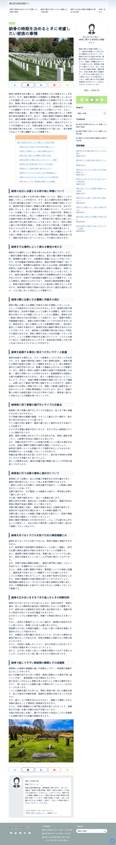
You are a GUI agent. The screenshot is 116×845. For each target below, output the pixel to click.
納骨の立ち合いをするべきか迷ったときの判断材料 (39, 177)
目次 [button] (41, 137)
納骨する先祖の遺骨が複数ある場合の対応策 (83, 10)
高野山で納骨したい (38, 813)
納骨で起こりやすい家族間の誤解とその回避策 (37, 181)
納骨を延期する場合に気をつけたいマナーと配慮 (38, 160)
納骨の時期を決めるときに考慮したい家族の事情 (24, 10)
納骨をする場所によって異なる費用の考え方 (36, 151)
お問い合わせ (102, 10)
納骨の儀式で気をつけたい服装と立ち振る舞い (54, 10)
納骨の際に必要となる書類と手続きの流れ (36, 155)
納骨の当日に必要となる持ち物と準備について (37, 147)
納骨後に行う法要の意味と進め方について (36, 168)
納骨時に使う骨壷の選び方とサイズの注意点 (36, 164)
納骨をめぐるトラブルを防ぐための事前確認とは (38, 173)
